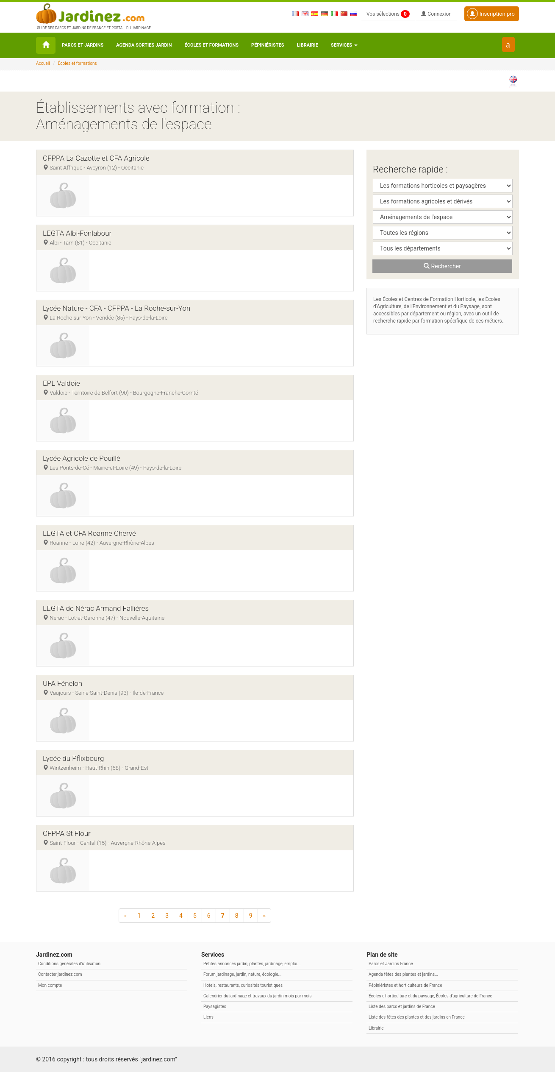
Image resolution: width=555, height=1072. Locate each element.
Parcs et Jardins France (391, 963)
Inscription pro (491, 13)
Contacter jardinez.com (60, 974)
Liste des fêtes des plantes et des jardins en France (417, 1017)
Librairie (307, 45)
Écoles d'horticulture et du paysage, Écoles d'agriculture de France (430, 996)
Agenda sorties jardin (144, 45)
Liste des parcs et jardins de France (402, 1006)
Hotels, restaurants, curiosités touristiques (243, 985)
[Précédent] (126, 915)
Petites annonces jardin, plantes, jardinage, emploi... (251, 963)
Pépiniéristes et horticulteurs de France (405, 985)
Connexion (436, 14)
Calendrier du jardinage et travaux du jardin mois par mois (257, 996)
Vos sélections (388, 14)
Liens (208, 1017)
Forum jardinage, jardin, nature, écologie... (242, 974)
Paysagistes (214, 1006)
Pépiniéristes (267, 45)
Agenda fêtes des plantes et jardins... (403, 974)
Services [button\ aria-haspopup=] (344, 45)
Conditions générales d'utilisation (69, 963)
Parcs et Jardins (82, 45)
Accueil (43, 63)
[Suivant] (265, 915)
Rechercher (442, 266)
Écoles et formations (212, 45)
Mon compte (50, 985)
